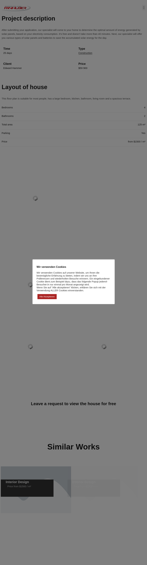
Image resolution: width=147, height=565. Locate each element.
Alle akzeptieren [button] (47, 296)
